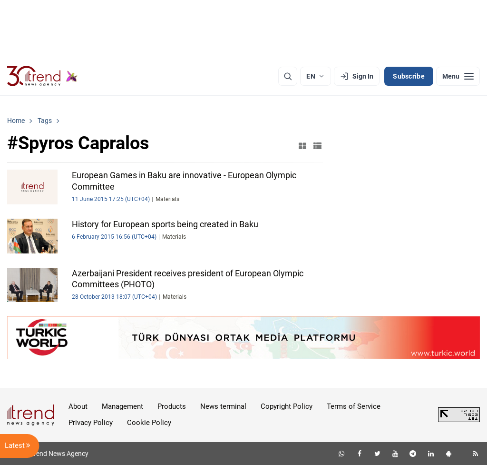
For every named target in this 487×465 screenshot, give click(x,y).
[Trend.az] (42, 76)
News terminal (223, 406)
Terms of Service (353, 406)
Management (122, 406)
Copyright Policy (286, 406)
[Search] (287, 76)
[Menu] (458, 76)
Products (171, 406)
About (78, 406)
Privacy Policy (90, 422)
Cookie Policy (149, 422)
